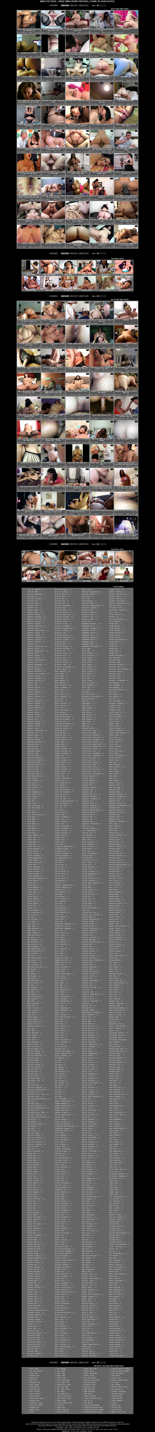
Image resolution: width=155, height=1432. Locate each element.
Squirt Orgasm (115, 1028)
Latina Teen (87, 906)
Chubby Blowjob (61, 749)
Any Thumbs (68, 580)
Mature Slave (87, 1128)
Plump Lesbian (115, 637)
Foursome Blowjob (62, 1158)
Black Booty (32, 1167)
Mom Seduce (86, 1260)
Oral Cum (85, 1335)
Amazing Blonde (34, 740)
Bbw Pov (31, 985)
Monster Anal (87, 1274)
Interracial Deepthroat (92, 744)
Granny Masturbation (63, 1292)
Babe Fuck (32, 931)
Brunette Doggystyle (63, 628)
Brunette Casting (62, 619)
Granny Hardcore (61, 1285)
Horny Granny (87, 669)
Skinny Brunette (115, 940)
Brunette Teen (60, 665)
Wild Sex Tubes (105, 564)
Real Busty (113, 769)
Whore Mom (113, 1276)
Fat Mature (59, 1085)
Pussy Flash (114, 742)
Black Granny (33, 1178)
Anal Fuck (32, 790)
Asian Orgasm (33, 890)
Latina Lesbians (88, 881)
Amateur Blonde (34, 615)
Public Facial (115, 728)
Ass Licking (32, 919)
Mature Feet (87, 1060)
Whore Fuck (113, 1272)
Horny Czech (87, 662)
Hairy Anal (59, 1319)
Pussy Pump (113, 753)
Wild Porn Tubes (87, 564)
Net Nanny (104, 1429)
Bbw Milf (31, 971)
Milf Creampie (88, 1174)
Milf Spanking (88, 1215)
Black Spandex (33, 1212)
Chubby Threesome (62, 778)
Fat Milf (58, 1087)
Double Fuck (60, 971)
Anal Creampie (33, 780)
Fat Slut (58, 1094)
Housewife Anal (88, 694)
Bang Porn (105, 274)
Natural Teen (87, 1312)
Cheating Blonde (61, 715)
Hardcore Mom (87, 610)
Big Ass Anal (33, 1044)
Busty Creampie (61, 687)
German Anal (60, 1194)
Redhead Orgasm (115, 810)
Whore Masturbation (117, 1274)
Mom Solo (85, 1265)
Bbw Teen (31, 1001)
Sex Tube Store (63, 1389)
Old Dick (85, 1331)
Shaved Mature (115, 912)
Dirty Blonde (60, 942)
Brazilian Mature (35, 1342)
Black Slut (32, 1208)
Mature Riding (88, 1122)
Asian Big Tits (34, 846)
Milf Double (87, 1181)
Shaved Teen (114, 921)
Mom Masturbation (89, 1256)
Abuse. (90, 1431)
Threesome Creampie (117, 1176)
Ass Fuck (31, 917)
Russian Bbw (114, 851)
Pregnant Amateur (116, 703)
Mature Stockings (89, 1137)
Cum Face (58, 862)
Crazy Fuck (59, 842)
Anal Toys (32, 810)
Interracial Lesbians (91, 755)
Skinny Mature (115, 946)
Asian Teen (32, 906)
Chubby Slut (60, 774)
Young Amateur (115, 1317)
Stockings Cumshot (116, 1033)
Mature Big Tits (88, 1028)
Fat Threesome (60, 1099)
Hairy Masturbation (63, 1347)
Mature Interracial (90, 1083)
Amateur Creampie (35, 637)
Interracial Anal (89, 730)
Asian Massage (33, 876)
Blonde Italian (34, 1274)
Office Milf (87, 1326)
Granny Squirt (60, 1301)
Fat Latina (59, 1081)
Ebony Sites (89, 1376)
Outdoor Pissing (115, 599)
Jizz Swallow (87, 835)
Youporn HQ (124, 564)
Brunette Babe (60, 610)
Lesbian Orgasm (88, 951)
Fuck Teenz (115, 1376)
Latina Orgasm (88, 890)
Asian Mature (33, 881)
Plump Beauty (114, 626)
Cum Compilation (61, 858)
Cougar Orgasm (60, 821)
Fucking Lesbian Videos (94, 1410)
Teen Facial (114, 1108)
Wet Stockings (115, 1260)
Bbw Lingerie (33, 965)
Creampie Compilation (64, 846)
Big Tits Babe (33, 1133)
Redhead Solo (114, 817)
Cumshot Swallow (61, 887)
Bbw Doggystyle (34, 949)
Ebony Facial (60, 1003)
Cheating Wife (60, 737)
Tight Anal (113, 1181)
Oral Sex (85, 1342)
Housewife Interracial (91, 696)
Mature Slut (87, 1131)
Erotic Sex (59, 1044)
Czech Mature (60, 917)
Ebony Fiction (63, 1412)
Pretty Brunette (115, 717)
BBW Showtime (89, 1391)
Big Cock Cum (33, 1092)
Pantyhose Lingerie (117, 610)
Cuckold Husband (61, 856)
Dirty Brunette (61, 944)
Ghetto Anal (60, 1235)
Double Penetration (63, 974)
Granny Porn (116, 1378)
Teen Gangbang (115, 1119)
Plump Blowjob (115, 630)
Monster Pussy (88, 1283)
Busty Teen (59, 708)
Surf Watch (96, 1429)
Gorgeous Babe (60, 1262)
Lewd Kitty (115, 1405)
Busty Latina (60, 694)
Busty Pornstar (61, 703)
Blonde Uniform (34, 1306)
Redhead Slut (114, 815)
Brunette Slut (60, 655)
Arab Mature (32, 828)
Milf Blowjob (87, 1169)
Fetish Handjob (61, 1119)
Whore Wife (113, 1283)
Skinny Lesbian (115, 944)
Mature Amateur (88, 1015)
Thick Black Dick (116, 1169)
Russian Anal (114, 849)
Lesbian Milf (87, 944)
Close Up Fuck (60, 799)
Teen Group (113, 1122)
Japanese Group (88, 803)
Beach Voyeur (33, 1017)
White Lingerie (115, 1265)
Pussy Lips (113, 749)
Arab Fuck (32, 826)
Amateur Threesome (35, 730)
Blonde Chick (33, 1251)
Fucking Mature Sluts (93, 1412)
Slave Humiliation (116, 956)
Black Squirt (33, 1215)
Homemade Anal (88, 626)
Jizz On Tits (87, 833)
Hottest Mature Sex (119, 1387)
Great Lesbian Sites (119, 1380)
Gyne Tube (124, 580)
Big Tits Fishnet (35, 1137)
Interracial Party (89, 767)
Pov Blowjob (114, 683)
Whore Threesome (115, 1281)
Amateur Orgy (33, 694)
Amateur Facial (34, 658)
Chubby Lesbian (61, 760)
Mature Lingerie (88, 1094)
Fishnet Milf (60, 1147)
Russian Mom (114, 871)
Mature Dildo (87, 1051)
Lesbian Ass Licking (90, 915)
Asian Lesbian (33, 874)
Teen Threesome (115, 1162)
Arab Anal (32, 817)
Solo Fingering (115, 981)
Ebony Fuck (59, 1006)
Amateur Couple (34, 635)
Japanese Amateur (89, 787)
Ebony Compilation (62, 996)
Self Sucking (114, 883)
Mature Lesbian (88, 1092)
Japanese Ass (87, 792)
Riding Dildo (114, 840)
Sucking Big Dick (116, 1051)
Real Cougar (114, 774)
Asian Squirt (33, 903)
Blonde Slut (32, 1294)
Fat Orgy (58, 1092)
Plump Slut (113, 649)
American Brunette (35, 760)
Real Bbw (112, 762)
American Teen (33, 774)
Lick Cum (85, 990)
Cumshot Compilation (63, 885)
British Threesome (62, 605)
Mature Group (87, 1076)
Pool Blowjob (114, 658)
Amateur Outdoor (34, 696)
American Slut (33, 771)
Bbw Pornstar (33, 983)
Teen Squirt (114, 1153)
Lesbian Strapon (88, 974)
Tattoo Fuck (114, 1074)
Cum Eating (59, 860)
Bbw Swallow (32, 999)
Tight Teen (113, 1194)
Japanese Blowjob (89, 796)
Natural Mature (88, 1308)
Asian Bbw (32, 844)
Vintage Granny (115, 1231)
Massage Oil (87, 1008)
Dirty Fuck (59, 946)
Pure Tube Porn (63, 1382)
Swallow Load (114, 1067)
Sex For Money (115, 885)
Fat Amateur (60, 1058)
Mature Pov (86, 1117)
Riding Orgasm (115, 844)
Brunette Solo (60, 658)
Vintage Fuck (114, 1228)
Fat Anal (58, 1060)
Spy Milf (112, 1021)
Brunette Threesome (63, 667)
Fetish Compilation (63, 1115)
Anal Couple (32, 778)
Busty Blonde (60, 683)
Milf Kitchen (87, 1194)
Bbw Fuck (31, 956)
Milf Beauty (87, 1165)
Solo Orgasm (114, 987)
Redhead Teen (114, 819)
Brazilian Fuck (34, 1340)
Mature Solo (87, 1133)
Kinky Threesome (88, 853)
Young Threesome (115, 1356)
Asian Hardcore (34, 871)
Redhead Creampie (116, 796)
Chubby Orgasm (60, 767)
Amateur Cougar (34, 633)
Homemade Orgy (88, 642)
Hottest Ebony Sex (91, 1380)
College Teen (60, 812)
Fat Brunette (60, 1071)
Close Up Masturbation (64, 801)
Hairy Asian (60, 1322)
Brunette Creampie (62, 626)
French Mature (60, 1174)
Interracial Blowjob (90, 735)
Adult (50, 580)
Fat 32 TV (88, 1401)
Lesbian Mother (88, 949)
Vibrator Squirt (115, 1219)
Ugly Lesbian (114, 1208)
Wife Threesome (115, 1294)
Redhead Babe (114, 792)
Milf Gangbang (88, 1187)
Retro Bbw (113, 824)
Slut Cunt (113, 965)
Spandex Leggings (116, 1003)
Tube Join (68, 274)
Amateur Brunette (35, 619)
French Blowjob (61, 1167)
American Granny (34, 762)
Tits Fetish (114, 1199)
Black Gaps (61, 1401)
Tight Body (113, 1187)
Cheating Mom (60, 733)
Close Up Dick (60, 796)
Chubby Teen (60, 776)
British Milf (60, 596)
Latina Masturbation (90, 883)
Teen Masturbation (116, 1128)
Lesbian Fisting (88, 931)
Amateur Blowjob (34, 617)
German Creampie (61, 1210)
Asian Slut (32, 901)
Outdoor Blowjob (88, 1353)
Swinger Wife (114, 1071)
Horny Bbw (86, 651)
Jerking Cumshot (88, 828)
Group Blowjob (60, 1308)
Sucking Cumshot (115, 1058)
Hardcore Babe (88, 603)
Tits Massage (114, 1201)
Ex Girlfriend (60, 1046)
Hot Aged (115, 1382)
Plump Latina (114, 635)
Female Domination (62, 1101)
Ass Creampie (33, 910)
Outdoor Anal (87, 1351)
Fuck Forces (87, 289)
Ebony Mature (60, 1019)
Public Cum (113, 726)
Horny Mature (87, 674)
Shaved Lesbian (115, 910)
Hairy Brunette (61, 1328)
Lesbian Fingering (89, 928)
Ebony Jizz (59, 1012)
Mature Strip (87, 1140)
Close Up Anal (60, 787)
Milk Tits (86, 1237)
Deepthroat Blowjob (63, 924)
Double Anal (60, 965)
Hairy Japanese (61, 1340)
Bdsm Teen (32, 1015)
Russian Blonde (115, 853)
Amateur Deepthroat (36, 646)
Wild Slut (113, 1315)
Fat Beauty (59, 1067)
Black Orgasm (33, 1192)
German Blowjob (61, 1203)
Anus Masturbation (35, 815)
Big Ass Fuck (33, 1062)
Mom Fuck (85, 1253)
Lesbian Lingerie (89, 937)
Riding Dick (114, 837)
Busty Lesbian (60, 696)
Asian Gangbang (34, 867)
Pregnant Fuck (115, 708)
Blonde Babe (32, 1240)
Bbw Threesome (33, 1003)
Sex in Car (113, 887)
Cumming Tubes (90, 1396)
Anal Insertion (34, 794)
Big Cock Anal (33, 1085)
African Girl (33, 596)
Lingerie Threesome (90, 1001)
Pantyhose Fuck (115, 608)
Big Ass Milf (33, 1069)
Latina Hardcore (88, 878)
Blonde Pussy (33, 1292)
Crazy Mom (59, 844)
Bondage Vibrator (35, 1322)
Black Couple (33, 1172)
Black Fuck (32, 1176)
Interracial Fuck (89, 751)
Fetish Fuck (60, 1117)
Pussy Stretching (116, 755)
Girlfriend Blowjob (63, 1249)
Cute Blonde (60, 896)
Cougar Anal (60, 815)
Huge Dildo (86, 710)
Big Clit (31, 1083)
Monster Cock (87, 1276)
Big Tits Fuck (33, 1140)
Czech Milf (59, 919)
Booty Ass (32, 1324)
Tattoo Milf (114, 1076)
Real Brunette (115, 767)
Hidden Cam (86, 621)
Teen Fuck (113, 1117)
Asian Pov (32, 894)
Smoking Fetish (115, 974)
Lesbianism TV (117, 1389)
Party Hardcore (115, 615)
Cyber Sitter (113, 1429)
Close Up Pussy (61, 805)
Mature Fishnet (88, 1065)
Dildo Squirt (60, 937)
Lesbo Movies (116, 1398)
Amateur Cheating (35, 626)
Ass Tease (32, 921)
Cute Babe (59, 894)
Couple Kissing (61, 833)
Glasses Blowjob (61, 1256)
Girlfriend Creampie (63, 1251)
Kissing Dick (87, 856)
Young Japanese (115, 1340)
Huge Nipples (87, 719)
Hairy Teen (86, 590)
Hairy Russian (60, 1356)
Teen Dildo (113, 1103)
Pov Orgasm (113, 694)
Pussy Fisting (115, 740)
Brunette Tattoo (61, 662)
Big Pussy (32, 1131)
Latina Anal (87, 862)
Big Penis (32, 1128)
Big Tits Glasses (35, 1142)
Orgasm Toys (87, 1347)
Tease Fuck (113, 1078)
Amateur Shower (34, 705)
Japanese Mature (88, 812)
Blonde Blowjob (34, 1247)
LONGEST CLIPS (83, 5)
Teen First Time (115, 1115)
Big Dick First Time (36, 1112)
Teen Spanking (115, 1151)
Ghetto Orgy (60, 1242)
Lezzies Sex (116, 1407)
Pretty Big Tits (115, 712)
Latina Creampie (88, 871)
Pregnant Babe (115, 705)
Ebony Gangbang (61, 1008)
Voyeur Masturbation (117, 1244)
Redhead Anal (114, 790)
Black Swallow (33, 1219)
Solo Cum (112, 976)
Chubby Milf (60, 765)
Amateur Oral (33, 690)
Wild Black (113, 1303)
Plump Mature (114, 642)
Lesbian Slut (87, 962)
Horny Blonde (87, 653)
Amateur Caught (34, 624)
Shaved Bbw (113, 896)
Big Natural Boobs (35, 1124)
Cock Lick (59, 808)
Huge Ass (85, 701)
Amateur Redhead (34, 701)
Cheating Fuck (60, 721)
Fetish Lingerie (61, 1122)
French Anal (60, 1165)
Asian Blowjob (33, 849)
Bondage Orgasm (34, 1319)
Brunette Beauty (61, 612)
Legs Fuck (86, 910)
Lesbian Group (88, 933)
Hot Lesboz (115, 1385)
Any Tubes (87, 580)
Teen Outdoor (114, 1135)
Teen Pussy (113, 1140)
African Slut (33, 601)
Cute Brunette (60, 899)
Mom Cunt (85, 1249)
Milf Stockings (88, 1219)
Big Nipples (32, 1126)
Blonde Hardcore (34, 1272)
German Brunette (61, 1206)
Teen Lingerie (115, 1126)
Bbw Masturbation (35, 967)
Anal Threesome (34, 808)
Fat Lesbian (60, 1083)
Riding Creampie (115, 835)
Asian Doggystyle (35, 858)
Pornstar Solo (115, 676)
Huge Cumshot (87, 708)
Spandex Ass (114, 1001)
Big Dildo (32, 1119)
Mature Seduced (88, 1126)
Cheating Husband (62, 726)
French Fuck (60, 1169)
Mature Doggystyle (89, 1053)
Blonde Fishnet (34, 1262)
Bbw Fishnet (32, 953)
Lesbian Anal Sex (89, 912)
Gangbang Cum (60, 1190)
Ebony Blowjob (60, 990)
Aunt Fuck (32, 924)
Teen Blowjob (114, 1090)
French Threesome (62, 1183)
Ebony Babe (59, 983)
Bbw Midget (32, 969)
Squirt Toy (113, 1031)
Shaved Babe (114, 894)
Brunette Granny (61, 635)
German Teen (60, 1231)
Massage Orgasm (88, 1010)
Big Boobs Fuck (34, 1081)
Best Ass (31, 1028)
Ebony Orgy (59, 1028)
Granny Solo (60, 1299)
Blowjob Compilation (36, 1310)
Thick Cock (113, 1172)
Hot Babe (85, 692)
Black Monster (33, 1190)
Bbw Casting (32, 944)
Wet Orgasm (113, 1256)
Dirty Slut (59, 956)
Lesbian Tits (87, 983)
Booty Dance (32, 1326)
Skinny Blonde (115, 935)
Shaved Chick (114, 906)
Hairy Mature (60, 1349)
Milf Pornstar (88, 1206)
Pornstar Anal (115, 660)
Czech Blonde (60, 910)
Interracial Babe (89, 733)
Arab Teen (32, 833)
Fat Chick (59, 1076)
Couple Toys (60, 840)
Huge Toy (85, 726)
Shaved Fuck (114, 908)
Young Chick (114, 1333)
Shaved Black (114, 899)
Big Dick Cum (33, 1110)
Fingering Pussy (61, 1131)
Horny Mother (87, 680)
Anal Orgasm (32, 796)
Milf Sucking (87, 1224)
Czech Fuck (59, 915)
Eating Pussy (60, 976)
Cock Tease (59, 810)
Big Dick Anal (33, 1103)
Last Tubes (50, 289)
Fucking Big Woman (91, 1405)
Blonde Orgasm (33, 1285)
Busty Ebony (60, 690)
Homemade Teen (88, 644)
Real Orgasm (114, 780)
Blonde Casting (34, 1249)
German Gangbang (61, 1217)
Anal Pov (31, 801)
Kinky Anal (86, 840)
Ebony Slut (59, 1033)
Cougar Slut (60, 824)
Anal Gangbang (33, 792)
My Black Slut (90, 1385)
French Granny (60, 1172)
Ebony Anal (59, 981)
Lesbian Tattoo (88, 976)
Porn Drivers (105, 289)
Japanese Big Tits (89, 794)
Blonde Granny (33, 1269)
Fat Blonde (59, 1069)
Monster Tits (87, 1285)
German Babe (60, 1197)
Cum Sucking (60, 878)
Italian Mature (88, 783)
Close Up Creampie (62, 792)
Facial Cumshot (61, 1056)
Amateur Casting (34, 621)
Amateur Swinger (34, 724)
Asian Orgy (32, 892)
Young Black (114, 1326)
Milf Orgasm (87, 1199)
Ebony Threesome (61, 1040)
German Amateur (61, 1192)
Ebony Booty (60, 992)
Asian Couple (33, 853)
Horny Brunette (88, 655)
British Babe (33, 1351)
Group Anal (59, 1306)
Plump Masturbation (117, 640)
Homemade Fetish (88, 633)
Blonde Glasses (34, 1267)
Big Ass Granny (34, 1065)
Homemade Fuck (88, 635)
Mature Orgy (87, 1108)
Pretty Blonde (115, 715)
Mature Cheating (88, 1042)
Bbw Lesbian (32, 962)
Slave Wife (113, 958)
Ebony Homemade (61, 1010)
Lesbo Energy (116, 1396)
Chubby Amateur (61, 740)
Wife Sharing (114, 1292)
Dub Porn (124, 274)
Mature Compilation (90, 1044)
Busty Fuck (59, 692)
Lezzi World (116, 1410)
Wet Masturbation (116, 1253)
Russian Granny (115, 860)
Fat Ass (58, 1062)
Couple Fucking (61, 831)
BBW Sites (88, 1394)
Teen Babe (113, 1085)
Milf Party (86, 1203)
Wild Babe (113, 1299)
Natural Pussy (88, 1310)
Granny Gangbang (61, 1283)
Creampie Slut (60, 851)
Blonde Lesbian (34, 1276)
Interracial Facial (90, 749)
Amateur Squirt (34, 712)
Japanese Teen (88, 821)
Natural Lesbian (88, 1306)
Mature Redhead (88, 1119)
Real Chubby (114, 771)
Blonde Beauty (33, 1242)
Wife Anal (113, 1285)
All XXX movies (50, 274)
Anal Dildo (32, 783)
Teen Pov (112, 1137)
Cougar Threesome (62, 826)
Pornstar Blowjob (116, 665)
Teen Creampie (115, 1097)
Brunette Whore (61, 669)
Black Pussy (32, 1203)
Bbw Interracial (34, 958)
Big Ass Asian (33, 1046)
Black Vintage (33, 1228)
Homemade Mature (88, 640)
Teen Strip (113, 1156)
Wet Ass (112, 1251)
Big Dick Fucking (35, 1115)
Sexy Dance (113, 890)
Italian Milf (87, 785)
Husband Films (88, 728)
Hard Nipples (87, 601)
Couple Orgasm (60, 835)
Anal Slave (32, 803)
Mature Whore (87, 1158)
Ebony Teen (59, 1037)
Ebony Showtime (90, 1373)
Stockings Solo (115, 1037)
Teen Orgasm (114, 1131)
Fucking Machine (61, 1187)
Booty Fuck (32, 1328)
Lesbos (114, 1403)
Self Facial (114, 881)
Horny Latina (87, 671)
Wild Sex (112, 1312)
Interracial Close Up (91, 737)
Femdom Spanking (61, 1110)
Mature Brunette (88, 1037)
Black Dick (32, 1174)
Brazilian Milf (34, 1344)
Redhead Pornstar (116, 812)
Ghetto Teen (60, 1244)
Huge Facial (87, 715)
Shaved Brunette (115, 903)
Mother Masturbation (90, 1294)
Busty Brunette (61, 685)
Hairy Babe (59, 1324)
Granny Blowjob (61, 1274)
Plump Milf (113, 644)
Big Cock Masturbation (37, 1099)
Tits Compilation (116, 1197)
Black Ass (32, 1156)
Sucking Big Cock (116, 1049)
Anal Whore (32, 812)
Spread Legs (114, 1019)
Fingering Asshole (62, 1124)
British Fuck (33, 1356)
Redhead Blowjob (115, 794)
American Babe (33, 755)
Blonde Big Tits (34, 1244)
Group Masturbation (63, 1312)
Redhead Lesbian (115, 803)
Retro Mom (113, 831)
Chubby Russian (61, 769)
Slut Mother (114, 967)
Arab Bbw (31, 821)
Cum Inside (59, 865)
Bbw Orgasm (32, 976)
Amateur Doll (33, 653)
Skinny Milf (114, 949)
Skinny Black (114, 933)
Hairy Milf (59, 1351)
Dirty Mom (59, 953)
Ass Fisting (32, 915)
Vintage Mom (114, 1240)
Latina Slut (87, 899)
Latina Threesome (89, 908)
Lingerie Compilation (91, 994)
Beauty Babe (32, 1019)
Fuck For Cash (60, 1185)
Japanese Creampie (89, 799)
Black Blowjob (33, 1165)
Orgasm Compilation (90, 1344)
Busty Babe (59, 678)
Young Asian (114, 1322)
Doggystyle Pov (61, 962)
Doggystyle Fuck (61, 960)
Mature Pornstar (88, 1115)
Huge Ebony (86, 712)
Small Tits (113, 971)
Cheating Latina (61, 728)
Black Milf (32, 1185)
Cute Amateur (60, 892)
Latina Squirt (88, 903)
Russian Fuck (114, 858)
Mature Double (88, 1056)
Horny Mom (86, 678)
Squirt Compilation (117, 1026)
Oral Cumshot (87, 1337)
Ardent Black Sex (64, 1396)
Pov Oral (112, 692)
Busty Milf (59, 699)
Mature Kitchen (88, 1087)
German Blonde (60, 1201)
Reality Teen (114, 785)
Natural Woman (88, 1317)
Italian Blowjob (88, 780)
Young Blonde (114, 1328)
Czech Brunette (61, 912)
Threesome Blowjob (116, 1174)
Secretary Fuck (115, 878)
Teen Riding (114, 1142)
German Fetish (60, 1212)
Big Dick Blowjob (35, 1106)
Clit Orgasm (60, 785)
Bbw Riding (32, 987)
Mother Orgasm (88, 1297)
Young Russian (115, 1347)
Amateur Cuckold (34, 640)
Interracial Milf (89, 758)
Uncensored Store (50, 564)
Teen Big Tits (115, 1087)
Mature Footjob (88, 1069)
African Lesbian (34, 599)
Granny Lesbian (61, 1290)
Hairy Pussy (60, 1353)
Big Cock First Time (36, 1094)
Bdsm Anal (32, 1006)
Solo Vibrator (115, 999)
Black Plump (32, 1197)
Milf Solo (86, 1212)
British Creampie (35, 1353)
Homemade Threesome (90, 646)
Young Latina (114, 1342)
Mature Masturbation (90, 1097)
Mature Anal (87, 1017)
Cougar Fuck (60, 819)
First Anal (59, 1133)
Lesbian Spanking (89, 967)
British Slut (60, 601)
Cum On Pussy (60, 874)
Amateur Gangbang (35, 665)
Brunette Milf (60, 642)
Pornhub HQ (68, 289)
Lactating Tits (88, 860)
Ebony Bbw (59, 985)
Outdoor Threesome (116, 601)
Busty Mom (59, 701)
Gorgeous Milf (60, 1269)
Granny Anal (60, 1272)
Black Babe (32, 1158)
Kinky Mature (87, 849)
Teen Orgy (113, 1133)
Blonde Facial (33, 1260)
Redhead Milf (114, 808)
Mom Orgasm (86, 1258)
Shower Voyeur (115, 928)
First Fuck (59, 1142)
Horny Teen (86, 687)
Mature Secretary (89, 1124)
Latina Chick (87, 869)
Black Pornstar (34, 1199)
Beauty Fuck (32, 1024)
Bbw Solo (31, 992)
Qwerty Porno (124, 289)
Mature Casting (88, 1040)
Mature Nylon (87, 1103)
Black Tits (32, 1226)
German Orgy (60, 1226)
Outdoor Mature (115, 596)
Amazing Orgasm (34, 751)
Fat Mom (58, 1090)
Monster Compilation (90, 1278)
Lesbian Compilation (90, 919)
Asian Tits (32, 908)
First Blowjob (60, 1135)
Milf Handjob (87, 1190)
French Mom (59, 1178)
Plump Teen (113, 653)
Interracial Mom (88, 760)
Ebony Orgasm (60, 1026)
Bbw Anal (31, 937)
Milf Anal (86, 1160)
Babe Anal (32, 926)
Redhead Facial (115, 799)
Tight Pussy (114, 1192)
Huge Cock (86, 705)
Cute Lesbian (60, 901)
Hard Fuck (86, 599)
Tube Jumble (31, 564)
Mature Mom (86, 1099)
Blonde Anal (32, 1237)
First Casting (60, 1137)
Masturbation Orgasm (90, 1012)
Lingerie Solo (88, 996)
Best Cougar (32, 1035)
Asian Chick (32, 851)
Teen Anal (113, 1081)
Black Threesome (34, 1224)
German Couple (60, 1208)
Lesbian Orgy (87, 953)
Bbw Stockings (33, 996)
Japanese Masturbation (91, 810)
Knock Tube (61, 1378)
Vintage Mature (115, 1235)
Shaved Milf (114, 915)
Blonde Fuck (32, 1265)
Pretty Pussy (114, 721)
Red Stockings (115, 787)
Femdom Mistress (61, 1108)
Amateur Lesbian (34, 678)
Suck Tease (113, 1044)
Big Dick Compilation (36, 1108)
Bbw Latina (32, 960)
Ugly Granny (114, 1206)
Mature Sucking (88, 1142)
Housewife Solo (88, 699)
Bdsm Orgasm (32, 1010)
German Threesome (62, 1233)
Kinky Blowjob (88, 842)
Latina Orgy (87, 892)
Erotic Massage (61, 1042)
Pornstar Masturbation (118, 669)
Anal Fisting (33, 787)
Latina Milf (87, 885)
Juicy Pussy (87, 837)
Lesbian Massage (88, 940)
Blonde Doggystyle (35, 1258)
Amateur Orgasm (34, 692)
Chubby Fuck (60, 755)
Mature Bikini (88, 1031)
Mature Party (87, 1112)
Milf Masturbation (89, 1197)
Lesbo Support (117, 1401)
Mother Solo (87, 1301)
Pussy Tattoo (114, 758)
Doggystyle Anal (61, 958)
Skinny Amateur (115, 931)
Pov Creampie (114, 685)
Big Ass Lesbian (34, 1067)
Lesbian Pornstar (89, 958)
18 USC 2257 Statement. (79, 1431)
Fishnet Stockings (62, 1149)
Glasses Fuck (60, 1258)
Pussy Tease (114, 760)
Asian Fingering (34, 862)
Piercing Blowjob (116, 619)
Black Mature (33, 1183)
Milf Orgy (86, 1201)
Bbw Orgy (31, 978)
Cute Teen (59, 906)
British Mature (61, 594)
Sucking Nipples (115, 1062)
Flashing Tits (60, 1153)
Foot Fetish (60, 1156)
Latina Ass (86, 865)
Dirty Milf (59, 951)
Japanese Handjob (89, 805)
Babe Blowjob (33, 928)
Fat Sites (88, 1403)
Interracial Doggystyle (92, 746)
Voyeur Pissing (115, 1247)
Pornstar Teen (115, 678)
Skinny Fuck (114, 942)
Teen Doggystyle (115, 1106)
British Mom (60, 599)
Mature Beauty (88, 1024)
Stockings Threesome (117, 1040)
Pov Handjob (114, 687)
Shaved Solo (114, 919)
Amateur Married (34, 680)
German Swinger (61, 1228)
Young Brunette (115, 1331)
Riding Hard (114, 842)
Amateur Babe (33, 610)
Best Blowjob (33, 1033)
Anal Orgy (32, 799)
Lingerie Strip (88, 999)
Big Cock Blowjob (35, 1087)
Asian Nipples (33, 887)
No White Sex (89, 1387)
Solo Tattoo (114, 992)
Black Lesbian (33, 1181)
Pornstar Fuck (115, 667)
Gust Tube (105, 580)
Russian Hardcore (116, 862)
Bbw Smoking (32, 990)
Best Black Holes (64, 1398)
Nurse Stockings (88, 1319)
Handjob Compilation (90, 592)
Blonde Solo (32, 1297)
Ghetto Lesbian (61, 1240)
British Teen (60, 603)
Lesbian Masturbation (91, 942)
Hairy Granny (60, 1337)
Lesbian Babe (87, 917)
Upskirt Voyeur (115, 1215)
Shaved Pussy (114, 917)
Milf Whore (86, 1235)
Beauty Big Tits (34, 1021)
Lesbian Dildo (88, 924)
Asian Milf (32, 883)
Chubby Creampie (61, 753)
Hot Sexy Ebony (90, 1378)
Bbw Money (32, 974)
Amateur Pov (32, 699)
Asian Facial (33, 860)
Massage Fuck (87, 1006)
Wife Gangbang (115, 1290)
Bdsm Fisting (33, 1008)
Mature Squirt (88, 1135)
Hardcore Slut (88, 617)
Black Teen (32, 1222)
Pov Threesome (115, 701)
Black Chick (32, 1169)
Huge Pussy (86, 721)
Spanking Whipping (116, 1008)
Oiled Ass (86, 1328)
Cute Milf (59, 903)
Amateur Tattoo (34, 726)
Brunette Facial (61, 630)
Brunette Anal (60, 608)
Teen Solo (113, 1149)
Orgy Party (86, 1349)
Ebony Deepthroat (62, 1001)
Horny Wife (86, 690)
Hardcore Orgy (88, 615)
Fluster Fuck (31, 289)
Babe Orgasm (32, 933)
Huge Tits (86, 724)
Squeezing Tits (115, 1024)
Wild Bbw (112, 1301)
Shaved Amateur (115, 892)
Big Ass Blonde (34, 1053)
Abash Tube (31, 580)
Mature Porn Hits (118, 1412)
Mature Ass (86, 1019)
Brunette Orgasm (61, 646)
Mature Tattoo (88, 1149)
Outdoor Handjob (115, 592)
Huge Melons (87, 717)
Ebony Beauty (60, 987)
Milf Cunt (86, 1176)
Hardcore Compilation (91, 605)
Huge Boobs (86, 703)
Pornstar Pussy (115, 671)
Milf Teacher (87, 1228)
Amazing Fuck (33, 746)
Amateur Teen (33, 728)
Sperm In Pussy (115, 1015)
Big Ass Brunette (35, 1056)
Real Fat (112, 778)
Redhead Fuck (114, 801)
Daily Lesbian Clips (92, 1398)
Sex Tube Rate (63, 1387)
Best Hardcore (33, 1042)
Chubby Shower (60, 771)
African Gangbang (35, 594)
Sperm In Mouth (115, 1012)
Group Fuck (59, 1310)
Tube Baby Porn (63, 1394)
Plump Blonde (114, 628)
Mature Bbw (86, 1021)
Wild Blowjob (114, 1306)
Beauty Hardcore (34, 1026)
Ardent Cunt (87, 274)
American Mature (34, 765)
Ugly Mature (114, 1210)
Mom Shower (86, 1262)
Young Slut (113, 1349)
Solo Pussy (113, 990)
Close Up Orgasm (61, 803)
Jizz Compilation (89, 831)
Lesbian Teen (87, 978)
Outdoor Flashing (89, 1356)
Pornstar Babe (115, 662)
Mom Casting (87, 1244)
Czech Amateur (60, 908)
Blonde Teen (32, 1303)
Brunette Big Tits (62, 615)
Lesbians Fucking (89, 987)
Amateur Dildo (33, 649)
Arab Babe (32, 819)
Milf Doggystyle (88, 1178)
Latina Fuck (87, 876)
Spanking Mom (114, 1006)
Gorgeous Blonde (61, 1265)
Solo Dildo (113, 978)
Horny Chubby (87, 658)
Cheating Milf (60, 730)
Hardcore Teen (88, 619)
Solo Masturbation (116, 983)
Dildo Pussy (60, 935)
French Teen (60, 1181)
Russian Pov (114, 874)
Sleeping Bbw (114, 960)
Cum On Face (60, 869)
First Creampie (61, 1140)
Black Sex (32, 1206)
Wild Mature (114, 1308)
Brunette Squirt (61, 660)
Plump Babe (113, 624)
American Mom (33, 769)
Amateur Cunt (33, 644)
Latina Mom (86, 887)
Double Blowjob (61, 967)
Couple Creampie (61, 828)
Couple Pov (59, 837)
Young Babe (113, 1324)
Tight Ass (113, 1185)
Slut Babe (113, 962)
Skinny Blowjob (115, 937)
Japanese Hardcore (89, 808)
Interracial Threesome (91, 774)
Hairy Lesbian (60, 1344)
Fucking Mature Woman (120, 1371)
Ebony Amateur (60, 978)
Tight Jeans (114, 1190)
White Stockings (115, 1267)
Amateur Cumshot (34, 642)
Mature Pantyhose (89, 1110)
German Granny (60, 1219)
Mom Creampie (87, 1247)
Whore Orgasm (114, 1278)
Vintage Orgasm (115, 1242)
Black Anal (32, 1153)
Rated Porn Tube (63, 1385)
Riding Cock (114, 833)
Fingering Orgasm (62, 1128)
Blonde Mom (32, 1283)
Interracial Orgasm (90, 762)
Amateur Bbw (32, 612)
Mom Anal (85, 1240)
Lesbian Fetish (88, 926)
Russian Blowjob (115, 856)
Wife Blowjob (114, 1287)
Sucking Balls (115, 1046)
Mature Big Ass (88, 1026)
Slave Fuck (113, 953)
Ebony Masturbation (63, 1017)
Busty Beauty (60, 680)
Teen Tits (113, 1165)
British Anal (33, 1349)
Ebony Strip (60, 1035)
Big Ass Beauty (34, 1051)
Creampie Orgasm (61, 849)
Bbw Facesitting (34, 951)
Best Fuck (32, 1040)
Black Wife (32, 1233)
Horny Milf (86, 676)
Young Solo (113, 1351)
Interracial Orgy (89, 765)
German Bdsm (60, 1199)
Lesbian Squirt (88, 969)
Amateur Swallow (34, 721)
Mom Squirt (86, 1267)
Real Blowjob (114, 765)
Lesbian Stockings (89, 971)
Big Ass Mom (32, 1071)
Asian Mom (32, 885)
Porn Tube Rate (63, 1380)
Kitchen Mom (87, 858)
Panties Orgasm (115, 605)
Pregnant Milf (115, 710)
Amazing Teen (33, 753)
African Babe (33, 592)
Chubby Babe (60, 744)
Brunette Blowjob (62, 617)
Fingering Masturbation (64, 1126)
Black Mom (32, 1187)
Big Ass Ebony (33, 1060)
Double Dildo (60, 969)
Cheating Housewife (63, 724)
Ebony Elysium (63, 1410)
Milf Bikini (87, 1167)
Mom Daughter (87, 1251)
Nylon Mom (86, 1322)
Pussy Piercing (115, 751)
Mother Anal (87, 1287)
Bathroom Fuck (33, 935)
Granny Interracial (63, 1287)
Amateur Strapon (34, 715)
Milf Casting (87, 1172)
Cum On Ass (59, 867)
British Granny (61, 590)
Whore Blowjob (115, 1269)
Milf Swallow (87, 1226)
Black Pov (32, 1201)
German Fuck (60, 1215)
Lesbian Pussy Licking (91, 960)
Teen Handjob (114, 1124)
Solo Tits (113, 994)
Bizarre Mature (34, 1151)
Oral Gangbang (88, 1340)
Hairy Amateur (60, 1317)
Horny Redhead (88, 685)
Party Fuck (113, 612)
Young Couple (114, 1335)
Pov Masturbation (116, 690)
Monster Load (87, 1281)
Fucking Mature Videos (120, 1369)
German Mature (60, 1222)
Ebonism (60, 1405)
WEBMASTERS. (66, 1431)
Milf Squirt (87, 1217)
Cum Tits (58, 883)
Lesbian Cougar (88, 921)
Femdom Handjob (61, 1103)
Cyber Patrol (86, 1429)
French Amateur (61, 1162)
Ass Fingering (33, 912)
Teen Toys (113, 1167)
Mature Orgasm (88, 1106)
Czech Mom (59, 921)
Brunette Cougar (61, 624)
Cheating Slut (60, 735)
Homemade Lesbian (89, 637)
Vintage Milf (114, 1237)
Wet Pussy (113, 1258)
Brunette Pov (60, 651)
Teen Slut (113, 1147)
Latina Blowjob (88, 867)
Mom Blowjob (87, 1242)
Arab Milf (32, 831)
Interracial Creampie (91, 740)
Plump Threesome (115, 655)
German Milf (60, 1224)
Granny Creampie (61, 1276)
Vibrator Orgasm (115, 1217)
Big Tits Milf (33, 1147)
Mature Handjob (88, 1078)
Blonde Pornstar (34, 1287)
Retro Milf (113, 828)
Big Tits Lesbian (35, 1144)
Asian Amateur (33, 835)
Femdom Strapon (61, 1112)
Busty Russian (60, 705)
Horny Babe (86, 649)
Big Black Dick (34, 1078)
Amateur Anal (33, 605)
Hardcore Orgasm (88, 612)
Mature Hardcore (88, 1081)
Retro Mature (114, 826)
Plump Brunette (115, 633)
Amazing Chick (33, 744)
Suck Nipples (114, 1042)
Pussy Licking (115, 746)
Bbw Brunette (33, 942)
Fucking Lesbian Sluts (93, 1407)
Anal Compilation (35, 776)
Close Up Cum (60, 794)
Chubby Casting (61, 751)
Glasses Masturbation (64, 1260)
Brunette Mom (60, 644)
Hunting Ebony (90, 1382)
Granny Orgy (60, 1297)
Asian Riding (33, 899)
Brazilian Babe (34, 1337)
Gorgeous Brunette (62, 1267)
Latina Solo (87, 901)
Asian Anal (32, 837)
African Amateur (34, 590)
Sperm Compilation (116, 1010)
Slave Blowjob (115, 951)
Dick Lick (59, 931)
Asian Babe (32, 842)
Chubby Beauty (60, 746)
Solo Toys (113, 996)
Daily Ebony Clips (64, 1403)
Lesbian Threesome (89, 981)
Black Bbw (32, 1160)
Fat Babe (58, 1065)
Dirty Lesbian (60, 949)
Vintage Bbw (114, 1224)
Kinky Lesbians (88, 846)
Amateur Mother (34, 687)
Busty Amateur (60, 671)
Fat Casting (60, 1074)
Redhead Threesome (116, 821)
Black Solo (32, 1210)
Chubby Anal (60, 742)
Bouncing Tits (33, 1331)
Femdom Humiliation (63, 1106)
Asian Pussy (32, 896)
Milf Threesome (88, 1231)
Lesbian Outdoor (88, 956)
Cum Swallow (60, 881)
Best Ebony (32, 1037)
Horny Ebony (87, 665)
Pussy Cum (113, 737)
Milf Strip (86, 1222)
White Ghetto (114, 1262)
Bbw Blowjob (32, 940)
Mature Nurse (87, 1101)
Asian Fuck (32, 865)
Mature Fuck (87, 1071)
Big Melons (32, 1122)
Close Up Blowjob (62, 790)
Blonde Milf (32, 1281)
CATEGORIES (53, 5)
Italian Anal (87, 778)
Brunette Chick (61, 621)
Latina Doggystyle (89, 874)
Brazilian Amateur (35, 1333)
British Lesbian (61, 592)
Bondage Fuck (33, 1317)
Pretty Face (114, 719)
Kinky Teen (86, 851)
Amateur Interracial (36, 674)
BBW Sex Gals (89, 1389)
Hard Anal (86, 596)
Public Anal (114, 724)
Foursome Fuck (60, 1160)
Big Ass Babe (33, 1049)
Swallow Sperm (115, 1069)
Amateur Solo (33, 710)
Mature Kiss (87, 1085)
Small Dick (113, 969)
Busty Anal (59, 674)
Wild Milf (113, 1310)
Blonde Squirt (33, 1299)
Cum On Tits (60, 876)
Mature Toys (87, 1153)
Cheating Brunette (62, 717)
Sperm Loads (114, 1017)
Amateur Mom (32, 685)
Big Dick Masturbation (37, 1117)
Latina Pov (86, 896)
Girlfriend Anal (61, 1247)
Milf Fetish (87, 1183)
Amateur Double (34, 655)
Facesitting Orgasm (63, 1051)
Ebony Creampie (61, 999)
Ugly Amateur (114, 1203)
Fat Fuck (58, 1078)
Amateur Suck (33, 719)
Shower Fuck (114, 924)
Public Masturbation (117, 733)
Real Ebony (113, 776)
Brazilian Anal (34, 1335)
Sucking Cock (114, 1056)
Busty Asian (60, 676)
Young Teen (113, 1353)
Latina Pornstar (88, 894)
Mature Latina (88, 1090)
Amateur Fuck (33, 662)
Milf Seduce (87, 1210)
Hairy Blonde (60, 1326)
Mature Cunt (87, 1049)
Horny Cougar (87, 660)
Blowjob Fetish (34, 1312)
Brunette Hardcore (62, 637)
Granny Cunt (60, 1278)
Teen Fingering (115, 1112)
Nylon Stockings (88, 1324)
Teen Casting (114, 1092)
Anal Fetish (32, 785)
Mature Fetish (88, 1062)
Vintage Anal (114, 1222)
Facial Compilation (63, 1053)
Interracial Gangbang (91, 753)
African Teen (33, 603)
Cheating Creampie (62, 719)
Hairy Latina (60, 1342)
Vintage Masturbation (118, 1233)
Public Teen (114, 735)
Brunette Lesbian (62, 640)
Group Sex (59, 1315)
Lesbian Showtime (118, 1391)
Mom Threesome (88, 1269)
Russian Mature (115, 867)
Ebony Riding (60, 1031)
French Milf (60, 1176)
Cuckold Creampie (62, 853)
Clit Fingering (61, 783)
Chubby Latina (60, 758)
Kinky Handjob (88, 844)
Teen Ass (112, 1083)
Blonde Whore (33, 1308)
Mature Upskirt (88, 1156)
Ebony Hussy (89, 1371)
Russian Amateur (115, 846)
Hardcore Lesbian (89, 608)
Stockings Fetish (116, 1035)
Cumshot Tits (60, 890)
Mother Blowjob (88, 1290)
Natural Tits (87, 1315)
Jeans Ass (86, 826)
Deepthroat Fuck (61, 926)
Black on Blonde (34, 1235)
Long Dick (86, 1003)
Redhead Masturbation (118, 805)
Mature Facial (88, 1058)
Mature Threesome (89, 1151)
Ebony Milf (59, 1021)
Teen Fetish (114, 1110)
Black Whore (32, 1231)
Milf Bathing (87, 1162)
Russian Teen (114, 876)
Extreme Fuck (60, 1049)
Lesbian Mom (87, 946)
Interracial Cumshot (90, 742)
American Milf (33, 767)
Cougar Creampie (61, 817)
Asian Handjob (33, 869)
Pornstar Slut (115, 674)
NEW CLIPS (73, 5)
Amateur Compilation (36, 630)
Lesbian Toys (87, 985)
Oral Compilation (89, 1333)
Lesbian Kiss (87, 935)
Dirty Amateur (60, 940)
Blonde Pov (32, 1290)
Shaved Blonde (115, 901)
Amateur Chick (33, 628)
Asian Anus (32, 840)
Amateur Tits (33, 733)
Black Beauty (33, 1162)
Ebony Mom (59, 1024)
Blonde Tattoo (33, 1301)
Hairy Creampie (61, 1333)
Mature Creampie (88, 1046)
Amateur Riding (34, 703)
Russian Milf (114, 869)
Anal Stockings (34, 805)
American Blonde (34, 758)
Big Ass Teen (33, 1076)
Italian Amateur (88, 776)
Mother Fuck (87, 1292)
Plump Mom (113, 646)
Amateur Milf (33, 683)
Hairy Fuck (59, 1335)
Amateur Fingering (35, 660)
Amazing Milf (33, 749)
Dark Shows (31, 274)
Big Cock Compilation (36, 1090)
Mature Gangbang (88, 1074)
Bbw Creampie (33, 946)
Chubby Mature (60, 762)
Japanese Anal (88, 790)
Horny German (87, 667)
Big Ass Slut (33, 1074)
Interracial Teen (89, 771)
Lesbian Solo (87, 965)
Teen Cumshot (114, 1099)
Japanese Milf (88, 815)
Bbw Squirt (32, 994)
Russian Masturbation (118, 865)
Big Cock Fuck (33, 1097)
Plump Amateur (115, 621)
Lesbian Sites (117, 1394)
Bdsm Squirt (32, 1012)
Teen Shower (114, 1144)
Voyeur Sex (113, 1249)
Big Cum (31, 1101)
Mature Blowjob (88, 1035)
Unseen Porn (68, 564)
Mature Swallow (88, 1144)
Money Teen (86, 1272)
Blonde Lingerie (34, 1278)
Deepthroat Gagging (63, 928)
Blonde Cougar (33, 1253)
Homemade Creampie (89, 628)
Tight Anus (113, 1183)
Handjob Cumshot (88, 594)
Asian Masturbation (36, 878)
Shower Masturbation (117, 926)
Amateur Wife (33, 737)
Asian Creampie (34, 856)
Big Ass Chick (33, 1058)
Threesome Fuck (115, 1178)
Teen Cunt (113, 1101)
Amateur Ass (32, 608)
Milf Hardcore (88, 1192)
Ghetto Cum (59, 1237)
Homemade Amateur (89, 624)
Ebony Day (61, 1407)
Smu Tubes (61, 1391)
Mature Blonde (88, 1033)
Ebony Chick (60, 994)
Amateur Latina (34, 676)
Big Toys (31, 1149)
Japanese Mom (87, 817)
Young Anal (113, 1319)
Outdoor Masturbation (118, 594)
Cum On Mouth (60, 871)
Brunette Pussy (61, 653)
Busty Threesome (61, 710)
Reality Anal (114, 783)
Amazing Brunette (35, 742)
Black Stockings (34, 1217)
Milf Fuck (86, 1185)
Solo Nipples (114, 985)
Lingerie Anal (88, 992)
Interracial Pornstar (91, 769)
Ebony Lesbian (60, 1015)
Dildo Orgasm (60, 933)
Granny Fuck (60, 1281)
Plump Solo (113, 651)
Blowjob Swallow (34, 1315)
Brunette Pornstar (62, 649)
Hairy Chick (60, 1331)
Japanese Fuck (88, 801)
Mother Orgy (87, 1299)
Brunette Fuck (60, 633)
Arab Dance (32, 824)
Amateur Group (33, 667)
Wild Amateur (114, 1297)
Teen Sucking (114, 1158)
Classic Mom (60, 780)
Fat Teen (58, 1097)
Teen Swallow (114, 1160)
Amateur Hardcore (35, 671)
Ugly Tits (113, 1212)
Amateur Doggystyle (36, 651)
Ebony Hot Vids (90, 1369)
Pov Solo (112, 699)
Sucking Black (115, 1053)
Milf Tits (86, 1233)
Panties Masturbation (118, 603)
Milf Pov (85, 1208)
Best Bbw (31, 1031)
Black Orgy (32, 1194)
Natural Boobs (88, 1303)
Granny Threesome (62, 1303)
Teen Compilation (116, 1094)
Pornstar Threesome (117, 680)
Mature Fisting (88, 1067)
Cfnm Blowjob (60, 712)
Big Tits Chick (34, 1135)
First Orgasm (60, 1144)
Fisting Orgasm (61, 1151)
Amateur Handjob (34, 669)
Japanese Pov (87, 819)
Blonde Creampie (34, 1256)
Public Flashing (115, 730)
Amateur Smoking (34, 708)
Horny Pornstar (88, 683)
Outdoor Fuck (114, 590)
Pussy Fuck (113, 744)
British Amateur (34, 1347)
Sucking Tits (114, 1065)
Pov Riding (113, 696)
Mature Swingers (88, 1147)
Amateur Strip (33, 717)
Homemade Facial (88, 630)
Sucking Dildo (115, 1060)
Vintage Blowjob (115, 1226)
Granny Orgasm (60, 1294)
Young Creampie (115, 1337)
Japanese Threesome (90, 824)
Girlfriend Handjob (63, 1253)
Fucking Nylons (117, 1373)
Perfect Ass (114, 617)
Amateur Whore (33, 735)
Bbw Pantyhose (33, 981)
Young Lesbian (115, 1344)
